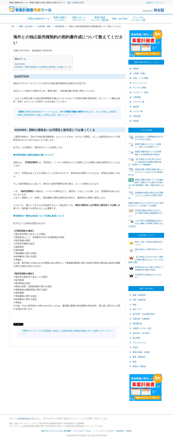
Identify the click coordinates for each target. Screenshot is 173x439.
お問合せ (149, 2)
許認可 (134, 347)
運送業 (134, 121)
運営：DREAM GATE (75, 2)
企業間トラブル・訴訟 (140, 328)
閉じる (22, 59)
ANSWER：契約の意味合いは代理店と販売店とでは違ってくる (43, 67)
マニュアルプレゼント (138, 18)
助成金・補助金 (138, 366)
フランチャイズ (138, 342)
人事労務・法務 (43, 26)
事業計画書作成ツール (39, 18)
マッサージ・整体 (139, 92)
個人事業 (135, 337)
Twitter (129, 431)
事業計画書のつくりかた (59, 18)
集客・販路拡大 (138, 356)
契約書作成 (59, 26)
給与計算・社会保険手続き (142, 314)
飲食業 (134, 68)
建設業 (134, 106)
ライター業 (136, 111)
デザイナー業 (137, 102)
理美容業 (135, 116)
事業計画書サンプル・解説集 (99, 18)
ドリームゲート (49, 418)
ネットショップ (138, 83)
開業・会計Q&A (119, 18)
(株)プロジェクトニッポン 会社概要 (56, 431)
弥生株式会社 (24, 418)
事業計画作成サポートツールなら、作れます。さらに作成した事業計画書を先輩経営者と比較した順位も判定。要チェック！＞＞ (67, 113)
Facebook (120, 431)
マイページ (159, 2)
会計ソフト (136, 309)
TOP (13, 26)
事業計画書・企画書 (139, 352)
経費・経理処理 (138, 295)
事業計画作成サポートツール (146, 62)
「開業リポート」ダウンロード (78, 18)
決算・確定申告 (138, 299)
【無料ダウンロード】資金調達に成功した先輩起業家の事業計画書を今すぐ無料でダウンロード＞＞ (67, 332)
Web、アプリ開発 (139, 78)
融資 (133, 361)
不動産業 (135, 97)
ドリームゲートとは (82, 431)
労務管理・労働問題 (139, 318)
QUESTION (20, 64)
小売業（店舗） (138, 73)
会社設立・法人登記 (139, 333)
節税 (133, 304)
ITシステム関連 (138, 87)
